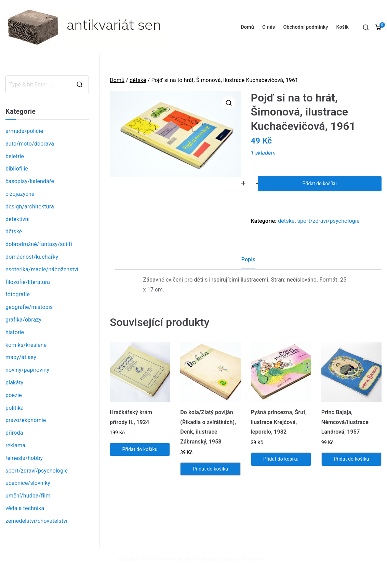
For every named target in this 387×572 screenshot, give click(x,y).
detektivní (17, 219)
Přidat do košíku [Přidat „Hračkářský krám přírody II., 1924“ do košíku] (140, 449)
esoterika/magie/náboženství (41, 269)
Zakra (226, 559)
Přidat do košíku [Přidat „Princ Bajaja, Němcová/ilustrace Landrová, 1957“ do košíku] (351, 459)
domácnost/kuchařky (31, 257)
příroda (14, 433)
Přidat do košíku (320, 183)
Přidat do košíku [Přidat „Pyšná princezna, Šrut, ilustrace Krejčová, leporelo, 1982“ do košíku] (280, 459)
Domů (247, 27)
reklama (15, 445)
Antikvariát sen (175, 559)
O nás (268, 27)
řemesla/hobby (24, 458)
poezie (13, 395)
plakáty (14, 382)
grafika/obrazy (23, 319)
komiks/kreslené (25, 345)
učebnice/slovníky (27, 483)
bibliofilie (16, 168)
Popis (248, 259)
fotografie (17, 294)
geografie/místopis (29, 307)
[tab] (248, 262)
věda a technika (24, 508)
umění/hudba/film (28, 495)
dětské (138, 80)
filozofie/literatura (27, 282)
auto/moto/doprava (29, 143)
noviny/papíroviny (27, 370)
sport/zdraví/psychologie (328, 221)
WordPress (255, 559)
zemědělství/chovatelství (36, 521)
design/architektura (29, 206)
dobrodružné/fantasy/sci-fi (38, 244)
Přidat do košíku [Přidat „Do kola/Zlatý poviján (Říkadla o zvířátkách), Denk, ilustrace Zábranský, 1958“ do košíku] (210, 469)
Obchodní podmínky (305, 27)
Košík (342, 27)
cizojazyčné (20, 194)
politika (14, 408)
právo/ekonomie (25, 420)
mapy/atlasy (20, 357)
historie (14, 332)
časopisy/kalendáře (29, 181)
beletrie (14, 156)
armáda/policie (24, 131)
